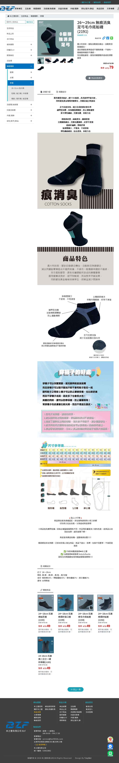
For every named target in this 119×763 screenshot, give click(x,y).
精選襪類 (37, 8)
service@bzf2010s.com (53, 739)
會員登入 (89, 709)
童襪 (11, 72)
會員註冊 (89, 706)
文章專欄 (110, 8)
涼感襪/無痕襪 (49, 8)
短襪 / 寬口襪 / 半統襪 (19, 93)
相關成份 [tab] (61, 91)
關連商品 (45, 589)
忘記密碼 (89, 712)
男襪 (42, 16)
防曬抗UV (8, 8)
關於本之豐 (84, 2)
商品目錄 (100, 8)
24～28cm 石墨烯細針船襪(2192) (105, 616)
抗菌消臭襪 (63, 8)
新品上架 (10, 33)
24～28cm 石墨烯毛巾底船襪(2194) (85, 616)
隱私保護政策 (50, 709)
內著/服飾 (74, 8)
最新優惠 (10, 44)
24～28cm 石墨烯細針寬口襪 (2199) (65, 616)
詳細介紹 (45, 91)
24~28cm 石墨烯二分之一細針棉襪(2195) (45, 659)
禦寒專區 (18, 8)
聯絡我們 (106, 2)
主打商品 (10, 39)
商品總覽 (63, 706)
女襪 (11, 77)
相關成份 (45, 566)
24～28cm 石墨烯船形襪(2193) (45, 616)
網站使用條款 (50, 706)
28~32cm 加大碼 (17, 88)
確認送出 (29, 22)
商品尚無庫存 (95, 78)
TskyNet (88, 758)
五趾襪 (28, 8)
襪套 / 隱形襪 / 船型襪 (19, 98)
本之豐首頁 (14, 16)
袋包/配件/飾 (76, 720)
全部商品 (24, 16)
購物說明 (96, 2)
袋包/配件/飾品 (87, 8)
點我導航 (41, 744)
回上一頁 (75, 689)
